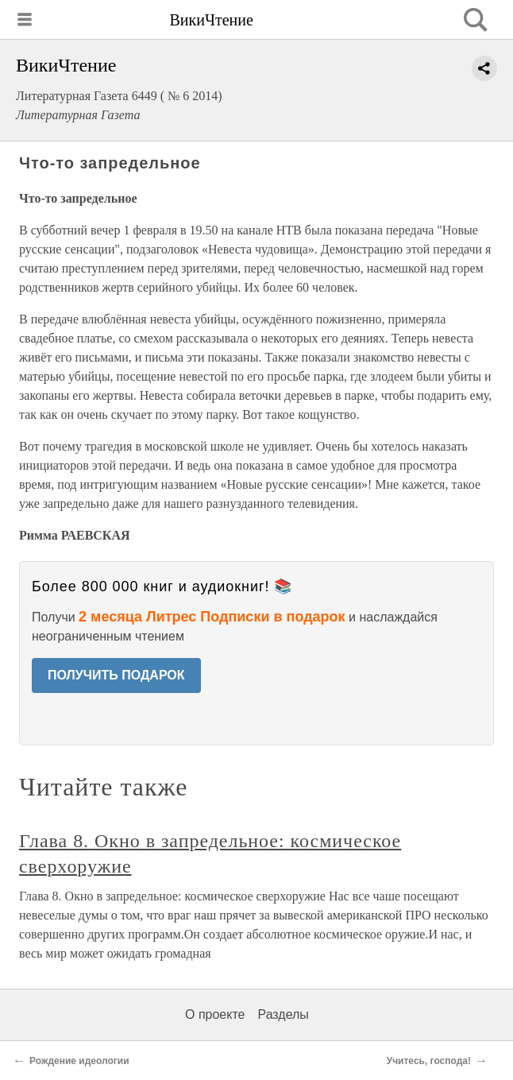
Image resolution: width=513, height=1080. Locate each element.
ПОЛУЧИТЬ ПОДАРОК (116, 675)
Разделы (282, 1014)
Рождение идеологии (79, 1060)
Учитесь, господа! (429, 1060)
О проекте (215, 1014)
